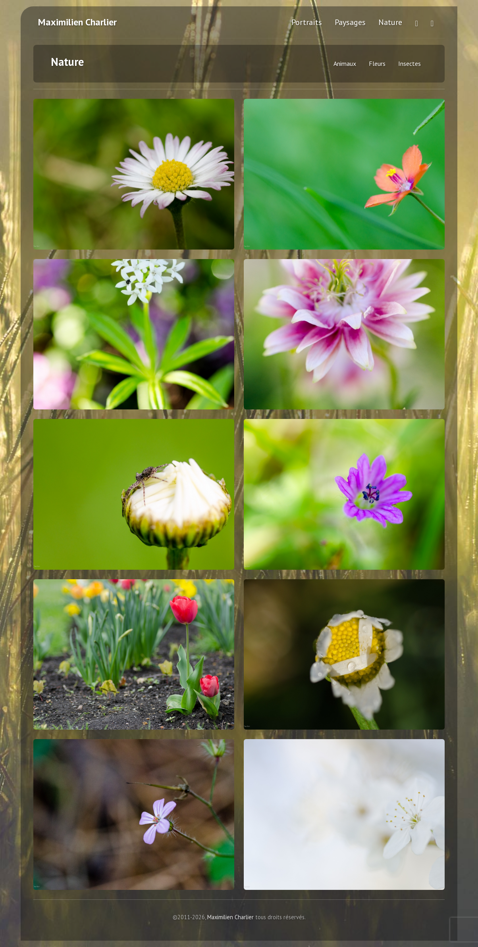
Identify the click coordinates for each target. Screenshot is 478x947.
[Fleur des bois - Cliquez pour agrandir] (344, 174)
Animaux (344, 63)
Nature (390, 22)
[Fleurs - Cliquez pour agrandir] (344, 334)
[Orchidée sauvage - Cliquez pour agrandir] (133, 334)
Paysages (350, 22)
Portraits (306, 22)
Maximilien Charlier (77, 22)
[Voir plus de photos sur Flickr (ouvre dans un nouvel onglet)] (416, 22)
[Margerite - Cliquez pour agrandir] (133, 174)
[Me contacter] (432, 22)
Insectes (409, 63)
